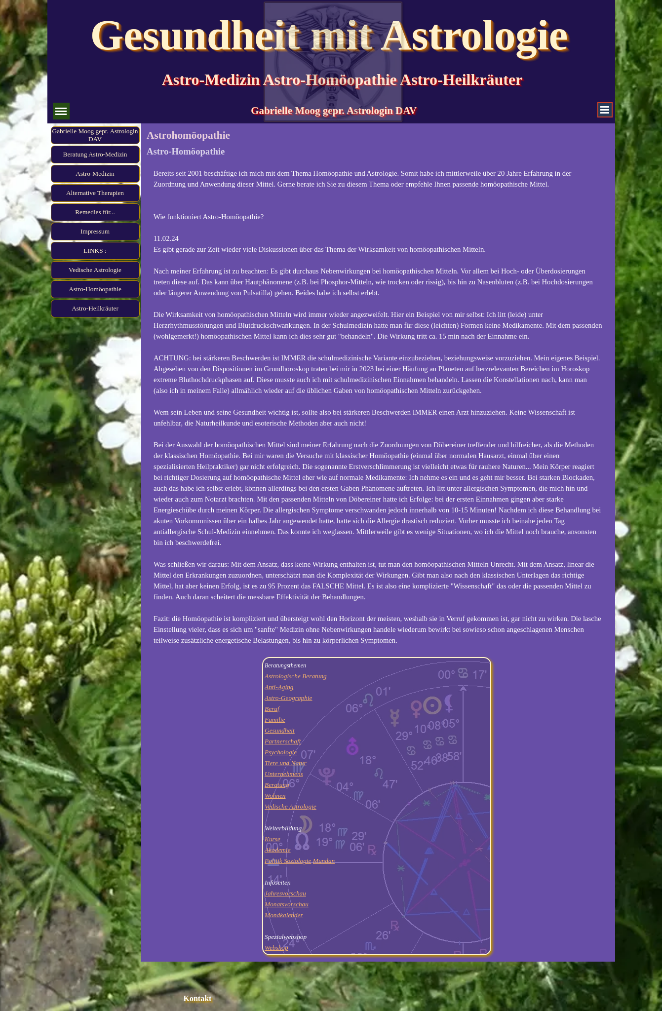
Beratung (277, 784)
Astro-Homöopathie (95, 289)
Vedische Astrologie (95, 269)
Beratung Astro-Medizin (95, 154)
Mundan (324, 860)
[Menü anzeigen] (605, 109)
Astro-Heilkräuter (95, 308)
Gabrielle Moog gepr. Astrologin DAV (95, 135)
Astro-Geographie (288, 697)
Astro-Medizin (95, 173)
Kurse (272, 839)
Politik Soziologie (288, 860)
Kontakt (198, 998)
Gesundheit (280, 730)
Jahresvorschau (285, 893)
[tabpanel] (378, 407)
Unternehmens (284, 774)
